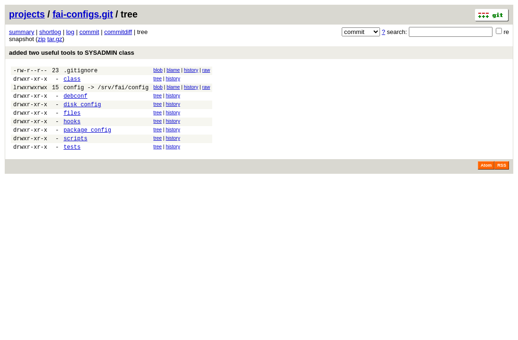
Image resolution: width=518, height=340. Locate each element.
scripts (75, 151)
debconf (75, 101)
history (191, 70)
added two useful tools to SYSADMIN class (71, 52)
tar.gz (54, 38)
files (71, 121)
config (73, 91)
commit (89, 31)
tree (157, 80)
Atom (486, 179)
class (71, 81)
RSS (501, 179)
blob (158, 70)
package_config (87, 141)
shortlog (50, 31)
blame (173, 70)
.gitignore (80, 72)
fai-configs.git (82, 14)
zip (42, 38)
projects (27, 14)
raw (206, 70)
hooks (71, 131)
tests (71, 161)
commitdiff (118, 31)
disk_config (82, 111)
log (70, 31)
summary (21, 31)
